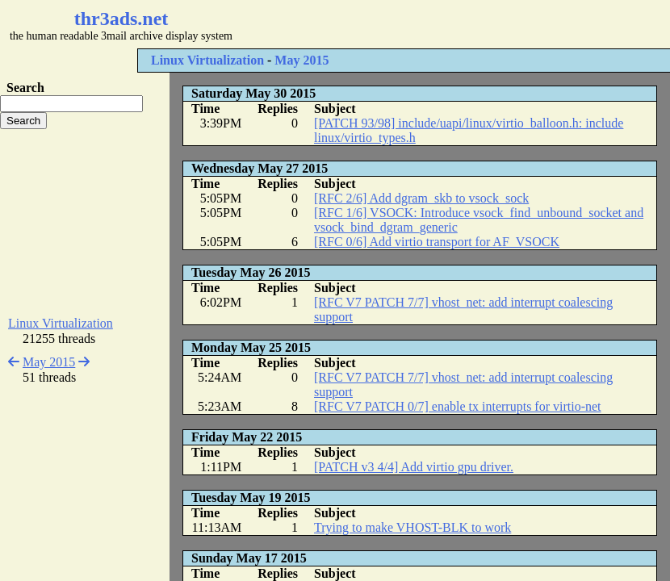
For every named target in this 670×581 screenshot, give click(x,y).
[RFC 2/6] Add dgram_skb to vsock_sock (421, 198)
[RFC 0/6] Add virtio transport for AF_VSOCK (436, 242)
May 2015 (301, 60)
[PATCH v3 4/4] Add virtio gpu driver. (413, 467)
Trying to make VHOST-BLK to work (412, 527)
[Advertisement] (84, 222)
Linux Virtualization (207, 60)
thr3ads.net (121, 18)
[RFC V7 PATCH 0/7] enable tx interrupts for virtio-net (457, 406)
